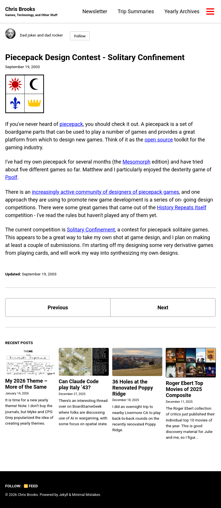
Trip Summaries (136, 11)
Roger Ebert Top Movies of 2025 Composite (184, 389)
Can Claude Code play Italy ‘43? (78, 384)
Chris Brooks (31, 12)
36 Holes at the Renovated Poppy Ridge (132, 388)
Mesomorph (136, 162)
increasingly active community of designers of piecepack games (105, 192)
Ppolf (11, 177)
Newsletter (94, 11)
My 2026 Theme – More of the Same (26, 384)
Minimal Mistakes (86, 495)
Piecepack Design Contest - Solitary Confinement (94, 57)
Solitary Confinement (91, 230)
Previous (58, 307)
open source (158, 140)
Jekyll (63, 495)
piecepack (71, 124)
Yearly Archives (181, 11)
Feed (31, 486)
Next (162, 307)
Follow (80, 36)
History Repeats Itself (182, 207)
